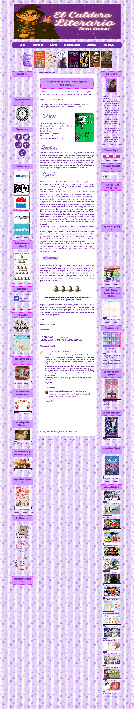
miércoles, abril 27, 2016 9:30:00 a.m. (74, 391)
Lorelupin (22, 297)
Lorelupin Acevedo (55, 391)
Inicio (22, 45)
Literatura (59, 340)
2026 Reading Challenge (22, 294)
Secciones (91, 45)
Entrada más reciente (46, 440)
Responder (48, 383)
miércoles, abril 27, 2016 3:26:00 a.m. (62, 352)
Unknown (47, 352)
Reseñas (77, 340)
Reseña (68, 340)
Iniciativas (108, 45)
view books (28, 306)
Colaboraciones (72, 45)
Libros (53, 45)
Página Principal (69, 440)
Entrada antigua (90, 440)
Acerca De (38, 45)
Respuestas (51, 387)
